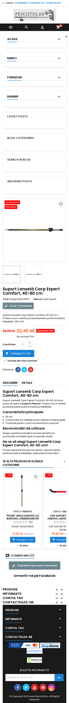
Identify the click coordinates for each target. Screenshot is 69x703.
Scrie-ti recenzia (18, 306)
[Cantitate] (22, 344)
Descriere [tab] (10, 383)
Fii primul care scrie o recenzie (34, 565)
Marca (38, 299)
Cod (5, 299)
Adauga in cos (17, 353)
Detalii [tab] (27, 383)
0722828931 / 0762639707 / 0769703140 (38, 2)
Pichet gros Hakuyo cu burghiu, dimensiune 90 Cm (22, 518)
